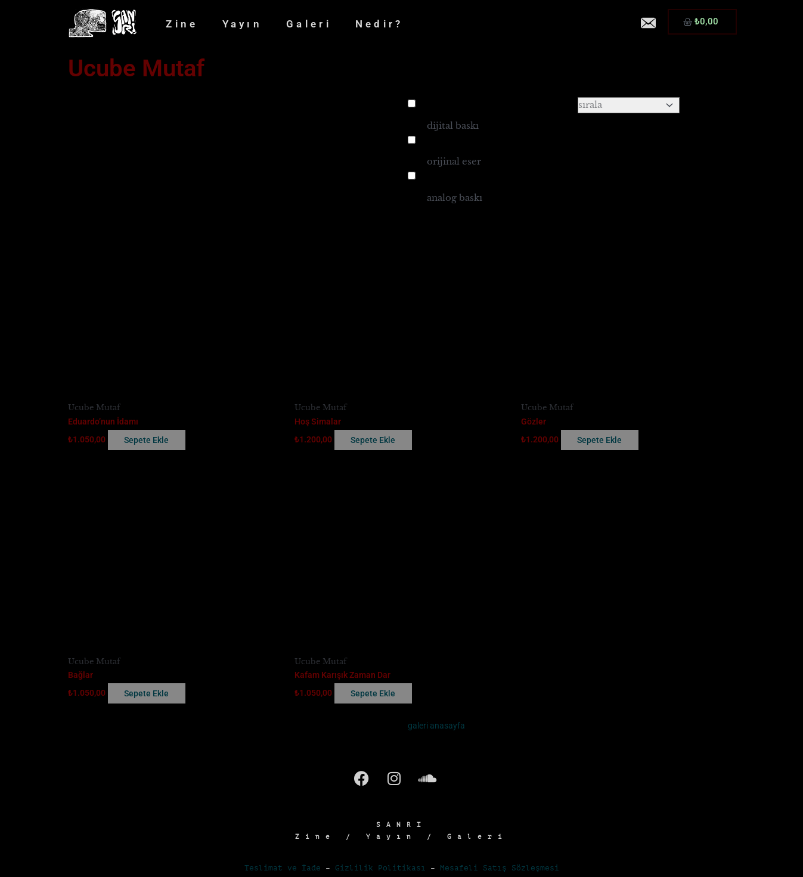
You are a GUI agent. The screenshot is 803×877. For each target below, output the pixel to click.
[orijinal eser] (412, 140)
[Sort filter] (629, 105)
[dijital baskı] (412, 103)
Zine (182, 24)
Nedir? (379, 24)
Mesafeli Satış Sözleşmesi (499, 869)
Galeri (308, 24)
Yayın (242, 24)
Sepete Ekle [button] (155, 440)
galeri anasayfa (438, 727)
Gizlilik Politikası (380, 869)
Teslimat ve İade (282, 869)
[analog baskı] (412, 175)
